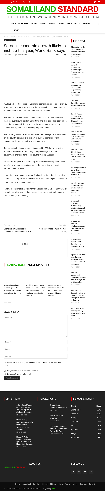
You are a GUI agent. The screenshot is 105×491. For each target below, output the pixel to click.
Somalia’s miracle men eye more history (53, 230)
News (13, 36)
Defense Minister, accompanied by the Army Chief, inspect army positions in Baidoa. (56, 290)
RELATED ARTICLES (15, 265)
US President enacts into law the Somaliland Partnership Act (58, 428)
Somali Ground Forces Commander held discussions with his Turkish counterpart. (78, 136)
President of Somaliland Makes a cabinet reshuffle (78, 103)
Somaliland (23, 24)
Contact (15, 30)
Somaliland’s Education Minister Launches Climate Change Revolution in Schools (78, 295)
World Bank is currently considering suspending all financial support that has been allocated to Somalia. (35, 290)
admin (8, 55)
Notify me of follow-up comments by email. (23, 371)
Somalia (34, 24)
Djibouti (43, 24)
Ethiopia (53, 24)
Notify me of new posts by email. (19, 374)
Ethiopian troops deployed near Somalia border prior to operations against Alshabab (24, 424)
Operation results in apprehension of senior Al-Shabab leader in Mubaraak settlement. (78, 259)
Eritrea (77, 24)
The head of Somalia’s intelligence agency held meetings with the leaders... (78, 226)
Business (86, 24)
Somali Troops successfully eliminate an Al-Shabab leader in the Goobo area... (77, 118)
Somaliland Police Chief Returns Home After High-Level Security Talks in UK (78, 154)
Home (13, 24)
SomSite (54, 488)
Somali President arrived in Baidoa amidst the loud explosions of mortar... (77, 188)
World (69, 24)
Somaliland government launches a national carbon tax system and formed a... (78, 277)
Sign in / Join (27, 2)
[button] (98, 24)
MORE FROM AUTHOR (38, 265)
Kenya (61, 24)
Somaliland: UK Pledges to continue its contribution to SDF (17, 230)
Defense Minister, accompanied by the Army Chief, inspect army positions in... (77, 87)
